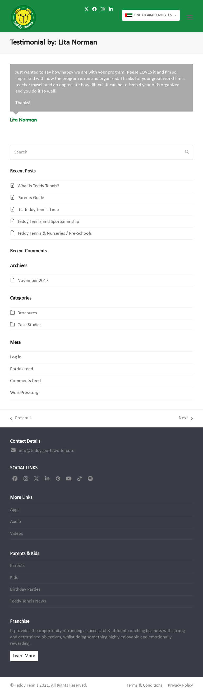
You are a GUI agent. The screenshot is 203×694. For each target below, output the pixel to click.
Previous (20, 418)
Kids (14, 577)
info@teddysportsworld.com (46, 450)
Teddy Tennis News (28, 601)
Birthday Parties (25, 589)
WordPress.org (24, 392)
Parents (17, 565)
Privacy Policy (180, 685)
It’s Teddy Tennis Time (38, 209)
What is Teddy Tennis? (38, 186)
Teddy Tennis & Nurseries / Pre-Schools (54, 233)
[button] (190, 17)
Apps (14, 509)
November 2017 (32, 280)
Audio (15, 521)
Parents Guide (30, 197)
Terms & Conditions (145, 685)
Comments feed (25, 380)
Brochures (27, 313)
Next (186, 418)
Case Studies (29, 324)
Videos (16, 533)
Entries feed (21, 369)
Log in (15, 357)
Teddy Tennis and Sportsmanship (48, 221)
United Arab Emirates (155, 15)
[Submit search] (187, 152)
